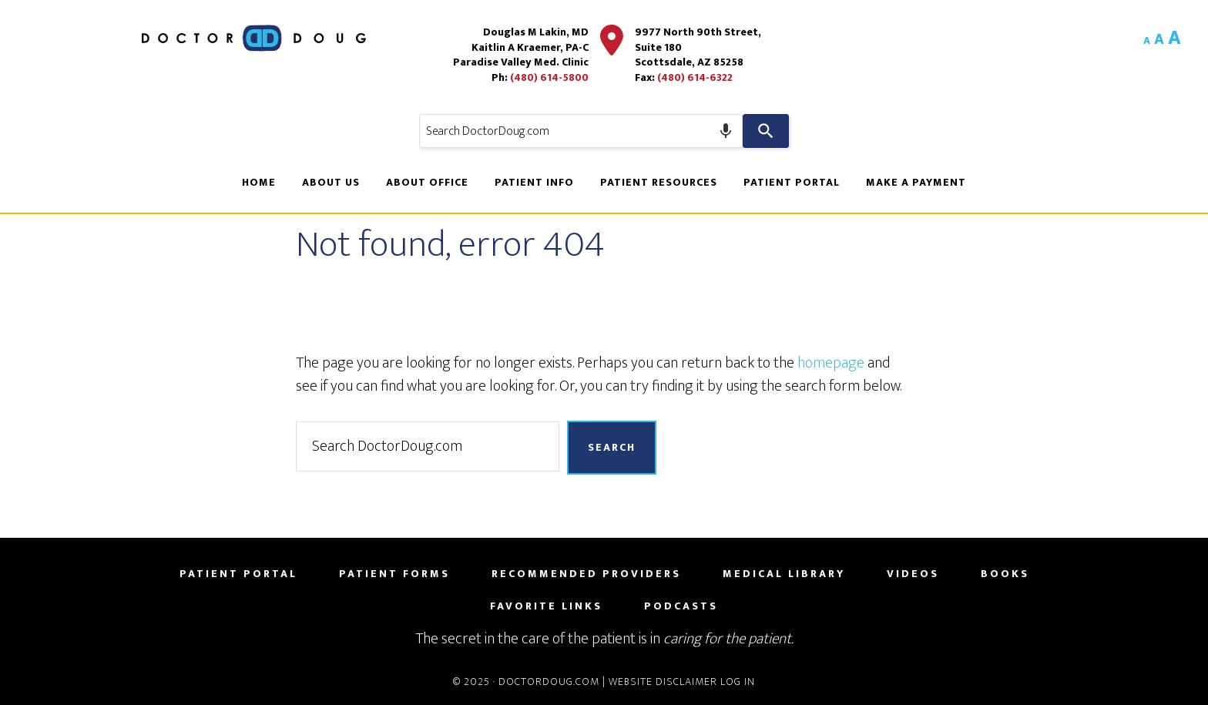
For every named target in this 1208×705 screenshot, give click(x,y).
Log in (737, 681)
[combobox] (581, 131)
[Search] (766, 131)
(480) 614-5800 (549, 77)
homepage (830, 363)
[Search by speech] (726, 131)
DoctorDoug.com (548, 681)
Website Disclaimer (663, 681)
